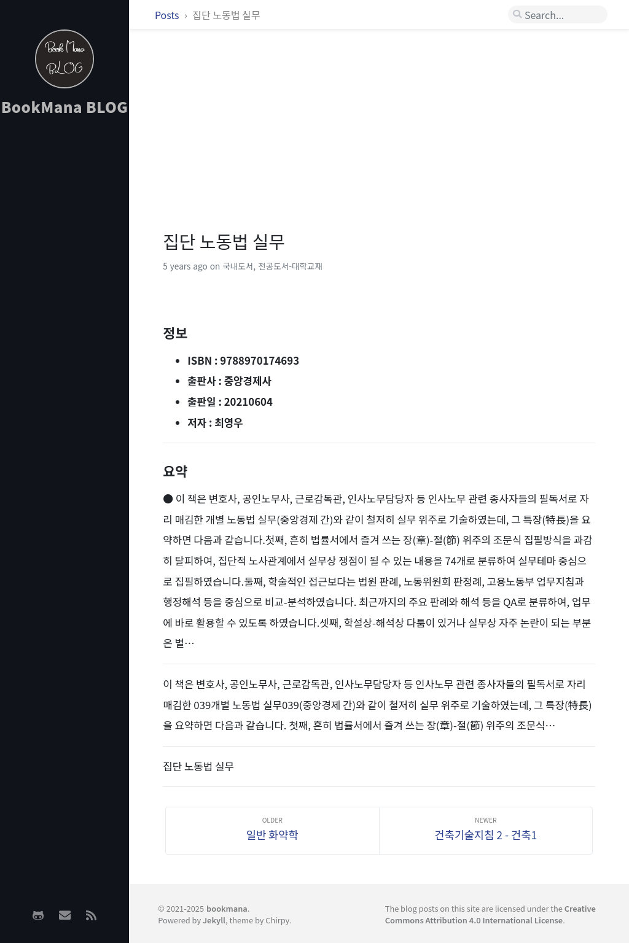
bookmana (227, 908)
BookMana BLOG (64, 106)
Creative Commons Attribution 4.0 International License (490, 914)
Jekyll (214, 920)
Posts (168, 14)
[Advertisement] (64, 320)
